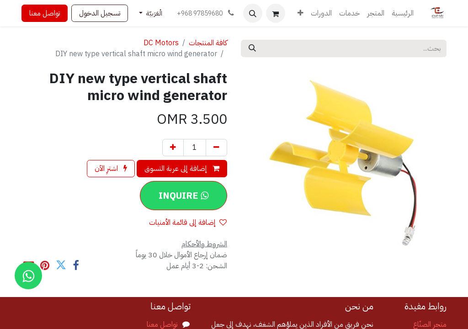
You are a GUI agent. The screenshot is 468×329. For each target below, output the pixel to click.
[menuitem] (402, 13)
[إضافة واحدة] (173, 147)
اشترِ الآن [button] (111, 168)
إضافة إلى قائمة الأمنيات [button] (188, 222)
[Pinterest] (44, 265)
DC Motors (161, 42)
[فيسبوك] (76, 265)
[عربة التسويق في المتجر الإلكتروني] (275, 13)
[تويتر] (61, 265)
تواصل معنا (44, 13)
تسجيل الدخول (99, 13)
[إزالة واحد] (216, 147)
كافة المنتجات (208, 42)
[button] (252, 13)
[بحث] (252, 48)
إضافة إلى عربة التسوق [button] (181, 168)
